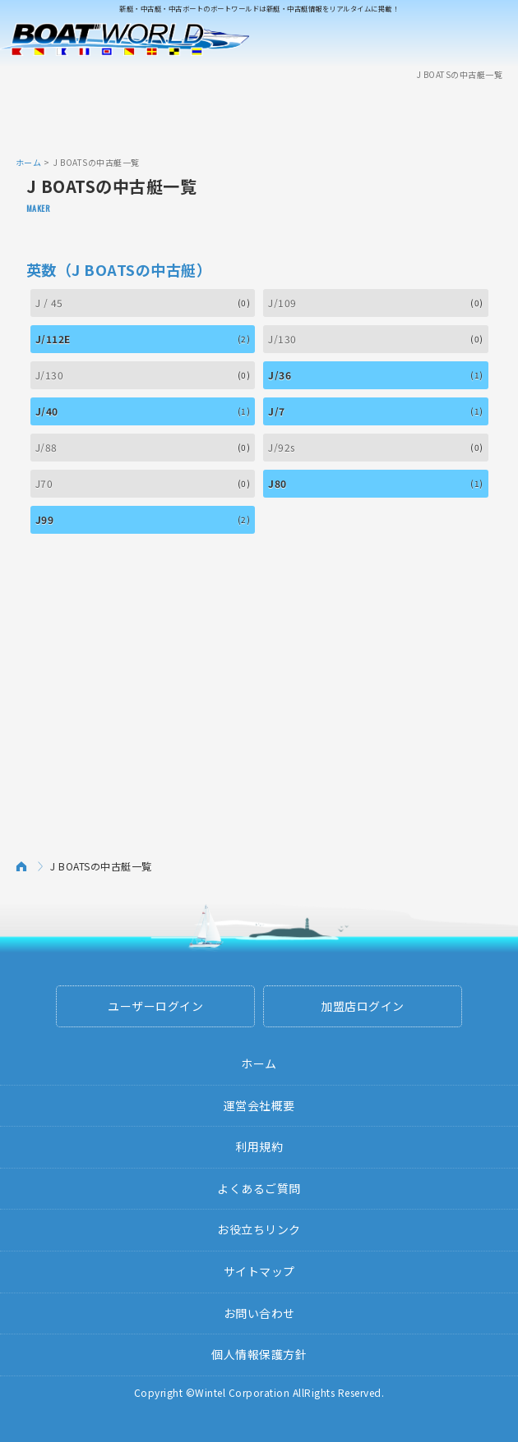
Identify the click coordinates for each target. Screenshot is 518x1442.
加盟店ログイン (363, 1006)
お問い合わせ (259, 1313)
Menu (495, 39)
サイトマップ (259, 1271)
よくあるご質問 (259, 1188)
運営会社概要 (259, 1105)
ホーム (29, 162)
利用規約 (259, 1146)
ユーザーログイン (155, 1006)
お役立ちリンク (259, 1229)
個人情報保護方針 (259, 1354)
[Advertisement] (259, 117)
